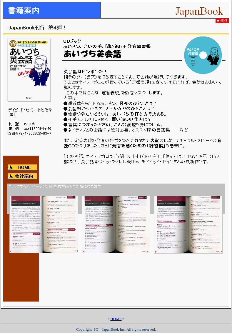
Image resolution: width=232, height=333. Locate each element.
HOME (115, 319)
